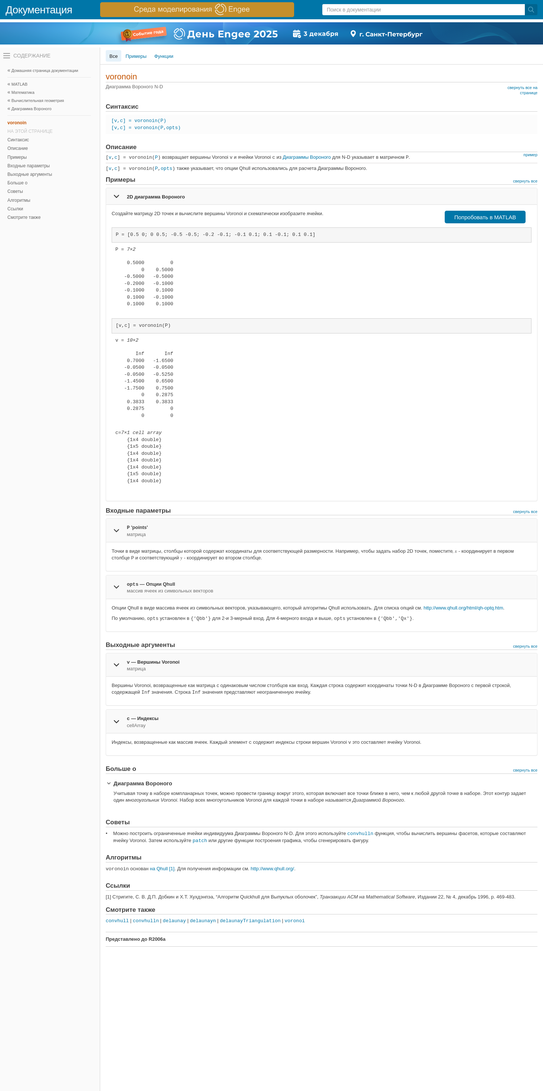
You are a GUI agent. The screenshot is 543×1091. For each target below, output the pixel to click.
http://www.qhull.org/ (272, 868)
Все (113, 56)
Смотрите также (24, 217)
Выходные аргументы (29, 174)
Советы (15, 191)
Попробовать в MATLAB (485, 217)
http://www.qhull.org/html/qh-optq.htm (463, 608)
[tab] (321, 196)
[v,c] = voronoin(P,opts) (146, 128)
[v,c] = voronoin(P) (138, 121)
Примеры (17, 157)
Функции (163, 56)
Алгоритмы (18, 200)
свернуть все (525, 181)
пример (530, 154)
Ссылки (15, 208)
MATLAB (19, 84)
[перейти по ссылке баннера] (197, 9)
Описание (17, 148)
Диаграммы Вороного (307, 157)
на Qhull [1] (162, 868)
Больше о (17, 182)
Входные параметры (28, 165)
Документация (39, 10)
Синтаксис (18, 139)
